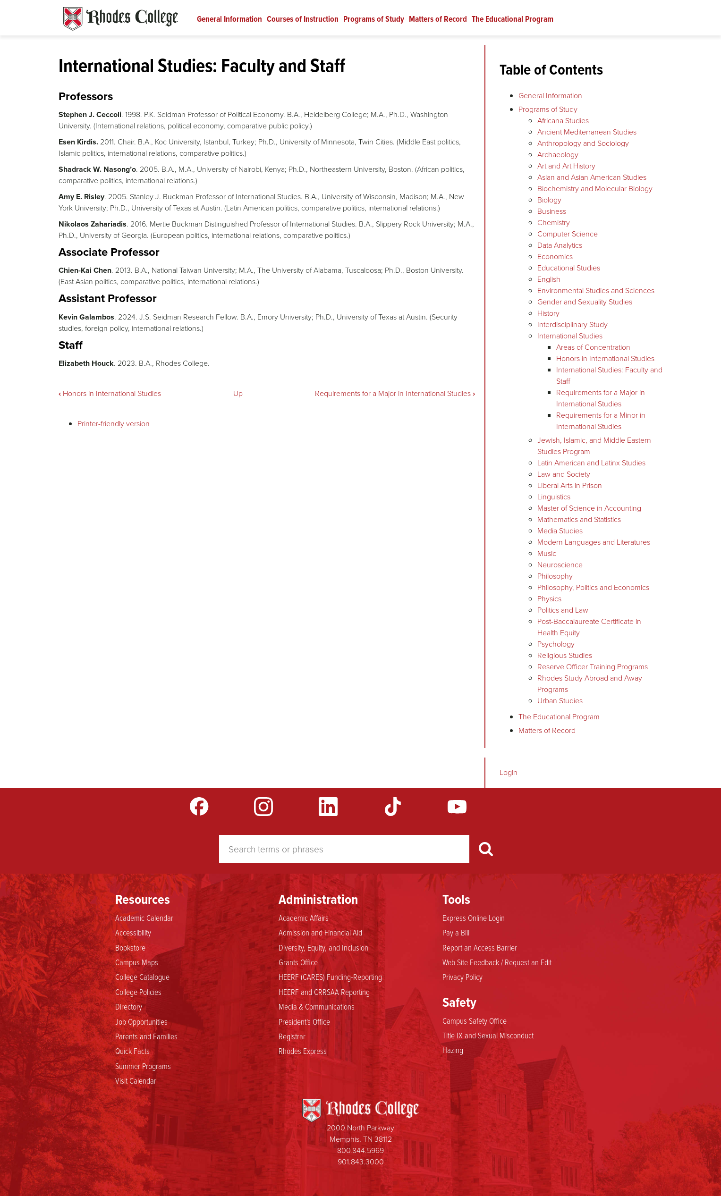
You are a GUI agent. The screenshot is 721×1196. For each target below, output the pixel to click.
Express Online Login (473, 918)
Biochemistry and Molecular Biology (595, 188)
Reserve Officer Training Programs (592, 666)
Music (546, 553)
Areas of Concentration (593, 347)
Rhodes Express (303, 1051)
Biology (549, 199)
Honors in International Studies (110, 393)
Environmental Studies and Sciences (595, 290)
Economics (555, 256)
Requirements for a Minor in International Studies (600, 421)
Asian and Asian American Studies (591, 177)
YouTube (457, 806)
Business (551, 211)
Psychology (556, 644)
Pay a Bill (455, 932)
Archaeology (557, 154)
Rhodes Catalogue (120, 19)
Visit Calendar (135, 1081)
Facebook (199, 806)
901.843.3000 (361, 1161)
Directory (128, 1007)
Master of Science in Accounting (589, 508)
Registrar (292, 1036)
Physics (549, 598)
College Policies (138, 992)
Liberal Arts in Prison (569, 485)
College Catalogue (142, 977)
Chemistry (553, 222)
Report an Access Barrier (479, 948)
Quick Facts (132, 1051)
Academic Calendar (144, 918)
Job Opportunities (141, 1022)
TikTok (392, 806)
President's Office (304, 1022)
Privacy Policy (462, 977)
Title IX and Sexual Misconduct (488, 1035)
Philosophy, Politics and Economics (593, 587)
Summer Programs (143, 1066)
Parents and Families (146, 1036)
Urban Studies (560, 700)
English (548, 279)
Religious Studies (564, 655)
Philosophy (555, 576)
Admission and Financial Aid (320, 932)
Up (238, 393)
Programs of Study (373, 19)
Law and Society (563, 474)
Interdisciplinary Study (572, 324)
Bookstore (130, 948)
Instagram (263, 806)
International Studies (569, 335)
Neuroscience (560, 564)
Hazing (452, 1050)
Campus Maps (136, 962)
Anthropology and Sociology (583, 143)
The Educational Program (512, 19)
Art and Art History (566, 165)
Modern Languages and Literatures (593, 542)
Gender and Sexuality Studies (584, 301)
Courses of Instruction (303, 19)
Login (508, 772)
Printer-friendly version (113, 423)
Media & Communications (317, 1007)
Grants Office (298, 962)
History (548, 313)
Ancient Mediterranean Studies (586, 131)
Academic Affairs (304, 918)
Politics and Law (562, 610)
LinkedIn (328, 806)
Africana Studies (563, 120)
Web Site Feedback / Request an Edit (496, 962)
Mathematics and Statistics (579, 519)
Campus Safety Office (474, 1021)
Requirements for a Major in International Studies (395, 393)
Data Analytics (559, 245)
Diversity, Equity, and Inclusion (323, 948)
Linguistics (553, 496)
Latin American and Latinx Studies (591, 462)
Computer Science (567, 233)
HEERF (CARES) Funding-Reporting (330, 977)
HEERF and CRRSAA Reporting (324, 992)
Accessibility (133, 932)
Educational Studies (568, 267)
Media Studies (560, 530)
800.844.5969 (360, 1150)
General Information (229, 19)
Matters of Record (438, 19)
